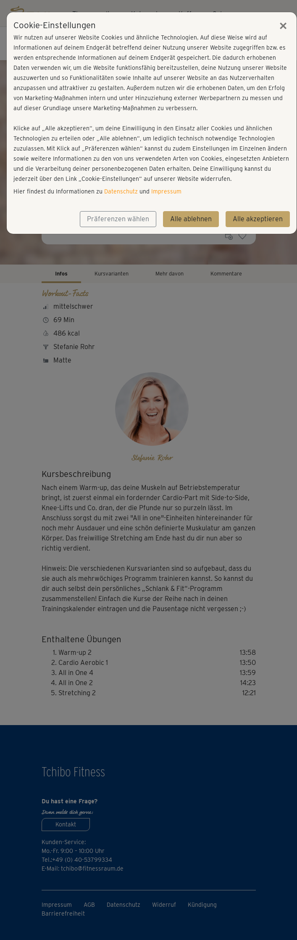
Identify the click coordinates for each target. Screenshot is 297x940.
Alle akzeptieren (258, 219)
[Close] (283, 25)
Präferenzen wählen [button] (118, 219)
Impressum (166, 191)
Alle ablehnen (191, 219)
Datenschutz (121, 191)
